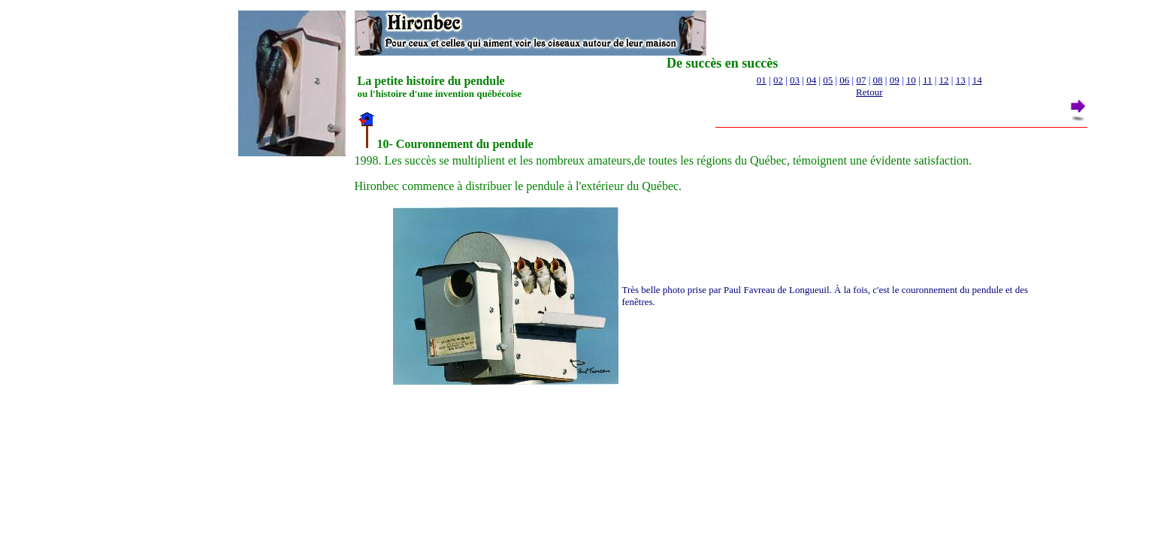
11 (928, 80)
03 (795, 80)
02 (778, 80)
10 (911, 80)
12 (944, 80)
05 (828, 80)
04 (811, 80)
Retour (869, 92)
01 (761, 80)
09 (894, 80)
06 (844, 80)
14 (977, 80)
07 (861, 80)
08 (878, 80)
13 (961, 80)
